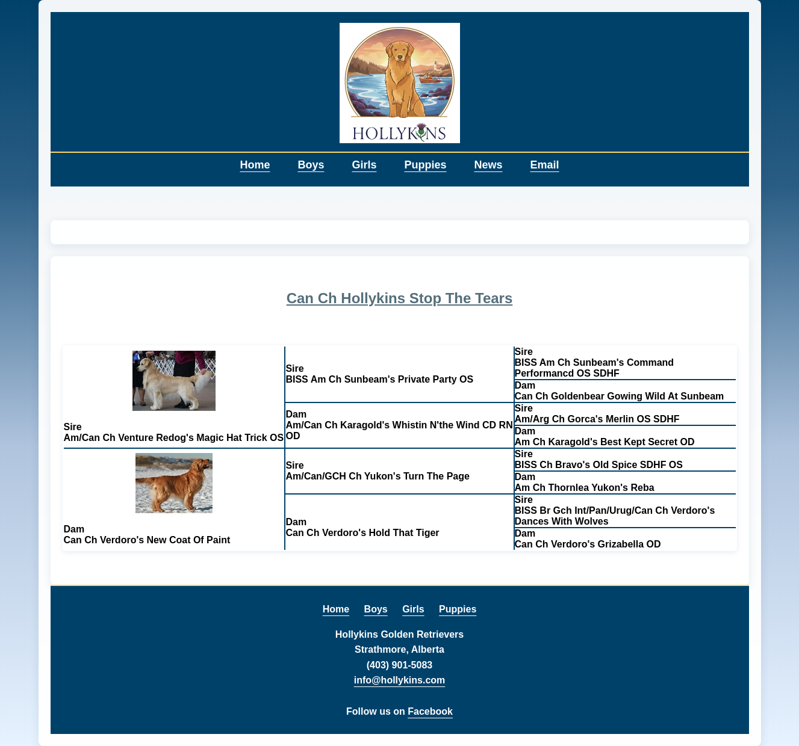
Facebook (430, 711)
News (488, 165)
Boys (310, 165)
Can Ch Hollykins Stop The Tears (400, 298)
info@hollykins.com (400, 680)
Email (544, 165)
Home (255, 165)
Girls (364, 165)
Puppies (425, 165)
